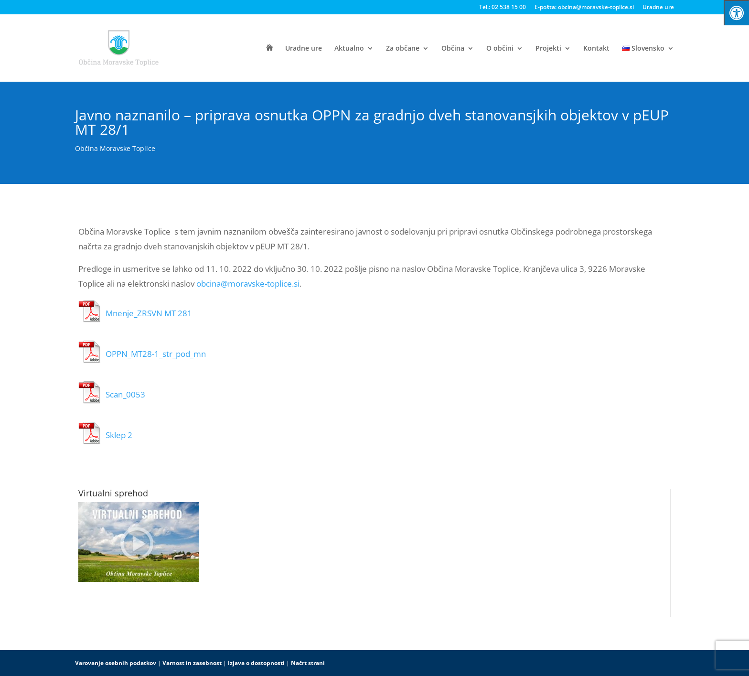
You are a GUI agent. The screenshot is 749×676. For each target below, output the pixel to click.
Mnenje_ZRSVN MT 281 (149, 313)
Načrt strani (308, 663)
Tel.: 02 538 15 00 (502, 7)
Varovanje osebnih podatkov (115, 663)
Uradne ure (658, 7)
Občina (452, 49)
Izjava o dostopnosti (256, 663)
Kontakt (596, 49)
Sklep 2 (119, 434)
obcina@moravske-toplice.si (248, 283)
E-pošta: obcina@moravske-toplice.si (584, 7)
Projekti (548, 49)
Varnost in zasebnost (192, 663)
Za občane (402, 49)
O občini (500, 49)
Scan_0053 (125, 394)
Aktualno (349, 49)
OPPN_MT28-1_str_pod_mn (156, 353)
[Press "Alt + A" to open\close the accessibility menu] (736, 12)
